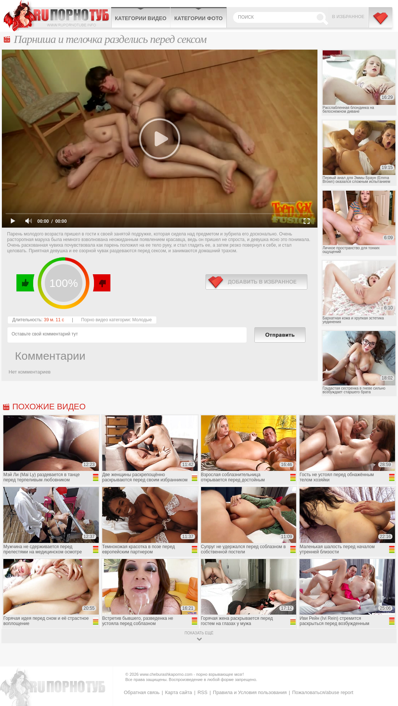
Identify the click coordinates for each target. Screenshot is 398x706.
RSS (202, 692)
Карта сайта (178, 692)
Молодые (141, 319)
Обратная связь (142, 692)
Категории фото (198, 18)
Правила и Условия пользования (250, 692)
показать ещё (199, 633)
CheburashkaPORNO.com (57, 15)
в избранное (256, 282)
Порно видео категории (105, 319)
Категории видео (140, 18)
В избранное (348, 16)
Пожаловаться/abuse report (322, 692)
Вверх (383, 663)
